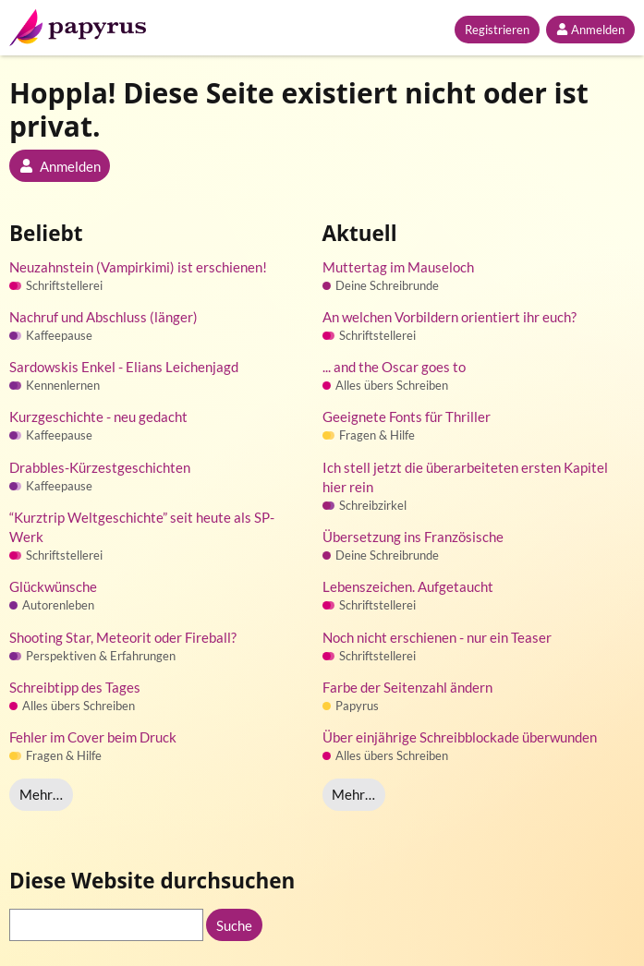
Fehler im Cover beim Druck (92, 737)
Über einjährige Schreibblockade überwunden (459, 737)
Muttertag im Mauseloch (398, 267)
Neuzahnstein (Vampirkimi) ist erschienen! (138, 267)
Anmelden (590, 29)
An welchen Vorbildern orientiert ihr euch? (449, 316)
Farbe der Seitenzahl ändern (407, 687)
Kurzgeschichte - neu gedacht (98, 416)
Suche (234, 925)
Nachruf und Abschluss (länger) (103, 316)
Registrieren (497, 29)
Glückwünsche (53, 586)
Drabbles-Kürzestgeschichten (99, 467)
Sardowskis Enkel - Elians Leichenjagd (123, 366)
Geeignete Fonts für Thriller (406, 416)
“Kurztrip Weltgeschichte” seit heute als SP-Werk (141, 527)
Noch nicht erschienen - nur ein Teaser (437, 637)
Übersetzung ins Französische (413, 536)
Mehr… (41, 794)
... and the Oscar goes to (394, 366)
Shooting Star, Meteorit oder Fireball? (123, 637)
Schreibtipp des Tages (74, 687)
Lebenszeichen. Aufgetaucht (407, 586)
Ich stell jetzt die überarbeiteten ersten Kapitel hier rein (465, 477)
